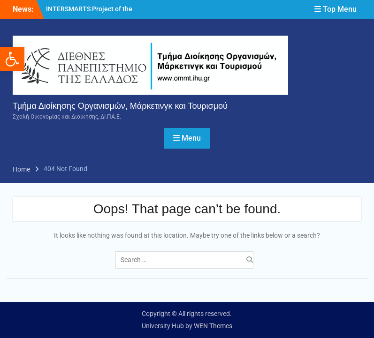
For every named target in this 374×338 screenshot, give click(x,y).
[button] (12, 59)
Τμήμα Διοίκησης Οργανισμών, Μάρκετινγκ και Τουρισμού (120, 106)
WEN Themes (213, 326)
